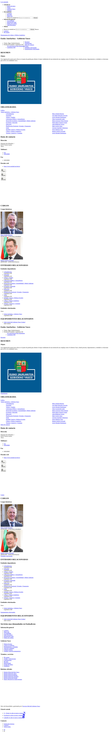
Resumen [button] (27, 42)
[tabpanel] (55, 77)
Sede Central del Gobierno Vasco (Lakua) (14, 322)
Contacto (9, 13)
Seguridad (8, 115)
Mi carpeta (6, 32)
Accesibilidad (10, 20)
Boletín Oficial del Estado (10, 678)
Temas (8, 7)
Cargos (2, 495)
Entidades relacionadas (6, 556)
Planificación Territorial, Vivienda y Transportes (18, 126)
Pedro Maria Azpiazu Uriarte (59, 122)
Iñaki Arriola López (57, 126)
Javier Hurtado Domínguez (59, 117)
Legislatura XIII (11, 47)
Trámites (9, 10)
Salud (7, 128)
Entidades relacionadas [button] (31, 47)
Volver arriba (7, 726)
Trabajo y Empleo (10, 117)
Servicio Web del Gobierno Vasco (31, 706)
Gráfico (3, 110)
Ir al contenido (4, 2)
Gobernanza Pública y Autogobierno (15, 119)
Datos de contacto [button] (29, 44)
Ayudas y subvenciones (10, 659)
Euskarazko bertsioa (9, 724)
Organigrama (4, 393)
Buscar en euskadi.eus (12, 17)
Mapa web (9, 16)
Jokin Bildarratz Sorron (58, 124)
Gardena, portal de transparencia (12, 651)
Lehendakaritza (10, 113)
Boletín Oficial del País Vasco (11, 672)
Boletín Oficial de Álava (10, 673)
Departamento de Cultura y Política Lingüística (13, 35)
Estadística (6, 666)
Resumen (3, 337)
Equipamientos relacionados (8, 612)
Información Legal (9, 636)
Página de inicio (11, 6)
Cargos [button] (26, 46)
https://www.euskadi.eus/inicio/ (12, 166)
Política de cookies (12, 23)
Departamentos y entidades (11, 647)
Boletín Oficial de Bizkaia (10, 675)
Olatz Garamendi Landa (58, 119)
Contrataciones (8, 660)
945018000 (7, 154)
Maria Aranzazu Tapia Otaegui (60, 121)
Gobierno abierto (8, 649)
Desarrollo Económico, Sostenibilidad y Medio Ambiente (21, 121)
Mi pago (6, 661)
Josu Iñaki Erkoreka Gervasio (60, 115)
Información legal (11, 22)
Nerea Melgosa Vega (57, 129)
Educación (8, 124)
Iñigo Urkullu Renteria (58, 113)
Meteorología (7, 663)
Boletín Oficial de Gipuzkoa (11, 676)
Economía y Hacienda (11, 122)
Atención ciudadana (9, 648)
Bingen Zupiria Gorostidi (58, 131)
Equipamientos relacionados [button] (32, 49)
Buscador (9, 14)
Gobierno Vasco (11, 9)
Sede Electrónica (11, 25)
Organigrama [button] (28, 43)
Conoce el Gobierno (9, 645)
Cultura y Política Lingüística (13, 131)
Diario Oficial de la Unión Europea (13, 679)
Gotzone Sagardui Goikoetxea (60, 128)
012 (5, 152)
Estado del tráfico (8, 664)
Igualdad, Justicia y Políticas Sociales (15, 129)
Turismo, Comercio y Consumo (14, 133)
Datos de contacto (5, 424)
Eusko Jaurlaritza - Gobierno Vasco (10, 112)
